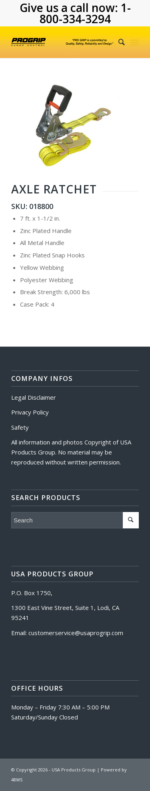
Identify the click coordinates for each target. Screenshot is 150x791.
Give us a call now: (70, 7)
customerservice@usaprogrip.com (75, 633)
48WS (16, 780)
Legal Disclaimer (33, 397)
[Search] (117, 42)
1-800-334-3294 (85, 13)
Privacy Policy (30, 412)
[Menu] (134, 42)
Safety (20, 427)
